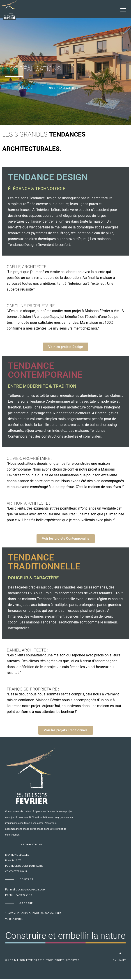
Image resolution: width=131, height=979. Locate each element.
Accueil (25, 88)
